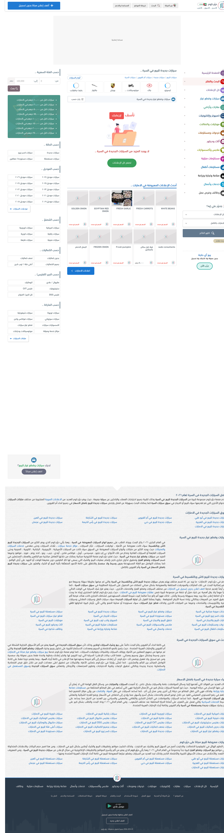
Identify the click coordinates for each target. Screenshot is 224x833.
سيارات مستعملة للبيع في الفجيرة (204, 763)
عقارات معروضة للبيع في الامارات (132, 592)
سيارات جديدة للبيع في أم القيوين (150, 518)
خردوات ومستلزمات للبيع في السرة (204, 625)
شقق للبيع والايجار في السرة (152, 620)
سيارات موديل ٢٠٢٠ (18, 195)
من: (51, 81)
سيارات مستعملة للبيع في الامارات (204, 767)
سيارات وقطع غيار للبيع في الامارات (203, 731)
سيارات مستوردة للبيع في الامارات (40, 731)
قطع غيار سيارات (20, 325)
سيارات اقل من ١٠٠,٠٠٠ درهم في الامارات (30, 119)
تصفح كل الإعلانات (116, 163)
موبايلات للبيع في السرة (45, 620)
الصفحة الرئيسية (209, 73)
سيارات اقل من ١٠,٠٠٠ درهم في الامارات (30, 100)
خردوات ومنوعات (130, 786)
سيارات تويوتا (48, 313)
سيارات (182, 786)
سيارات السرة (125, 78)
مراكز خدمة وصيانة (46, 331)
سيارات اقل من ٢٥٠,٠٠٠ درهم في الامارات (30, 133)
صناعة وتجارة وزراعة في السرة (97, 629)
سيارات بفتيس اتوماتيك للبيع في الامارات (36, 718)
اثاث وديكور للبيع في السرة (44, 625)
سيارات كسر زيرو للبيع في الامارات (95, 731)
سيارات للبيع (167, 78)
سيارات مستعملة (46, 159)
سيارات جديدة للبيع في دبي (153, 522)
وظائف (14, 786)
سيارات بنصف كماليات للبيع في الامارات (147, 727)
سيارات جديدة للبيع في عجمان (42, 522)
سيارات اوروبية (20, 228)
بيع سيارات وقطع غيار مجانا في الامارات (23, 652)
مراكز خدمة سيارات (62, 546)
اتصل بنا (49, 796)
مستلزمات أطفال (208, 167)
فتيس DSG (49, 295)
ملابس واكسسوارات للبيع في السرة (149, 625)
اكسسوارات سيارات (45, 325)
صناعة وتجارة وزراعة (207, 176)
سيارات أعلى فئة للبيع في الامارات (40, 727)
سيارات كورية (21, 234)
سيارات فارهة (21, 240)
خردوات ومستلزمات (207, 133)
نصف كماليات (21, 258)
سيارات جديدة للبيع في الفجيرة (206, 522)
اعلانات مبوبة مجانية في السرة (206, 611)
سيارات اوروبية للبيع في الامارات (150, 714)
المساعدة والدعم (117, 6)
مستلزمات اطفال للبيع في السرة (205, 629)
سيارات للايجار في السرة (100, 616)
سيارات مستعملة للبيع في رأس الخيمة (93, 763)
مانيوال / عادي (47, 282)
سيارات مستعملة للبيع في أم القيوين (148, 759)
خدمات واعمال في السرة (154, 629)
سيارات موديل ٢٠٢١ (45, 195)
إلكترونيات (160, 786)
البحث (151, 5)
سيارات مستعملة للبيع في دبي (151, 763)
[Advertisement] (112, 40)
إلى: (30, 81)
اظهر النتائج (202, 233)
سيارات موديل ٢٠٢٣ (45, 189)
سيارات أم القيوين (139, 78)
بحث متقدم (215, 241)
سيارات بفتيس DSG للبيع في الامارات (93, 722)
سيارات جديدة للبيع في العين (43, 518)
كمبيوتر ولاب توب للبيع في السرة (95, 620)
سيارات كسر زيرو (20, 153)
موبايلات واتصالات (207, 124)
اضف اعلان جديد (112, 821)
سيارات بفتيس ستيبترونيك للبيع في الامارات (199, 722)
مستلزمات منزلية (208, 159)
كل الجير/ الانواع (20, 295)
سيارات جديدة (154, 78)
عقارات (171, 786)
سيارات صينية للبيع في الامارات (205, 718)
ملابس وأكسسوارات (206, 150)
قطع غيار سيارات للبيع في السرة (41, 616)
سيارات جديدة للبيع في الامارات (205, 526)
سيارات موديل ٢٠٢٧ (45, 177)
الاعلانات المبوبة (48, 499)
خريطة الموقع (135, 6)
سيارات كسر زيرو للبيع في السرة (205, 616)
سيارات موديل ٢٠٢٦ (18, 177)
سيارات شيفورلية (19, 313)
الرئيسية (209, 786)
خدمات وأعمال (210, 184)
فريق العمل (140, 796)
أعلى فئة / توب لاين (18, 264)
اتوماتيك (23, 282)
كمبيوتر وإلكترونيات (207, 116)
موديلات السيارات (14, 209)
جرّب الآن (199, 266)
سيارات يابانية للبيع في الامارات (96, 714)
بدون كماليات (48, 258)
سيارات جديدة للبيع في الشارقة (96, 518)
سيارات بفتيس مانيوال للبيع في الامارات (92, 718)
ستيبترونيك (49, 289)
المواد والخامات (99, 691)
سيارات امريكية (47, 228)
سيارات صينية (48, 240)
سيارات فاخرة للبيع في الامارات (151, 718)
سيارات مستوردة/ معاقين (16, 159)
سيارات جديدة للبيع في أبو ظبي (205, 518)
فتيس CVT (22, 289)
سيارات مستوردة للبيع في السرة (151, 616)
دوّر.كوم (99, 829)
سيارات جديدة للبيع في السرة (97, 611)
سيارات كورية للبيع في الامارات (42, 714)
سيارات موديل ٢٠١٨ (18, 202)
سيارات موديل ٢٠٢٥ (45, 183)
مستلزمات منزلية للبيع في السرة (96, 625)
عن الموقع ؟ (173, 796)
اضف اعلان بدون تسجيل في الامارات (181, 589)
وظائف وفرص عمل (207, 193)
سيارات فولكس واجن (18, 319)
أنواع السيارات (69, 78)
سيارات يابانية (48, 234)
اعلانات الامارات (75, 270)
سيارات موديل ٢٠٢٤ (18, 183)
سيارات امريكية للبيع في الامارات (205, 714)
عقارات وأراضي (209, 107)
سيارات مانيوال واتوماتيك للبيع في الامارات (35, 722)
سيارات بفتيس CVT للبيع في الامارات (148, 722)
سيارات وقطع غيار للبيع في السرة (150, 611)
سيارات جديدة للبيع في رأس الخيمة (94, 522)
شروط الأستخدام (126, 796)
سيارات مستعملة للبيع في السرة (41, 611)
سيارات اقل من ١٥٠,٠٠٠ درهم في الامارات (30, 123)
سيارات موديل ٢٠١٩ (45, 202)
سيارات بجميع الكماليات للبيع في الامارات (91, 727)
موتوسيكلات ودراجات (17, 331)
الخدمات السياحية (205, 702)
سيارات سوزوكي (47, 319)
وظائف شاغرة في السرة (45, 629)
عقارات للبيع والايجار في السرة (206, 620)
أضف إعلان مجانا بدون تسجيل (29, 6)
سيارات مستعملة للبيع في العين (41, 759)
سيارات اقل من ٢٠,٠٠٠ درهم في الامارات (30, 104)
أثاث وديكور (211, 141)
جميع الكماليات (47, 264)
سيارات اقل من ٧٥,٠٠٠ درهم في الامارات (30, 114)
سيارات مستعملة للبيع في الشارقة (94, 759)
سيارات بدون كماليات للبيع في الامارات (201, 727)
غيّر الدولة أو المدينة (157, 796)
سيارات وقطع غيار (208, 99)
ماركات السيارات (13, 339)
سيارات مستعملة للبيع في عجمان (40, 763)
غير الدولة (165, 5)
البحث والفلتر (211, 82)
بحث (9, 88)
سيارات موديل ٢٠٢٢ (18, 189)
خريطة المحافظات (80, 796)
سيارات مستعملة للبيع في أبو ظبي (203, 759)
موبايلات (147, 786)
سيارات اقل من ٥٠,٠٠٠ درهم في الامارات (30, 109)
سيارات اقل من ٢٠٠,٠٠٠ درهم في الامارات (30, 128)
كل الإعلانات (211, 90)
